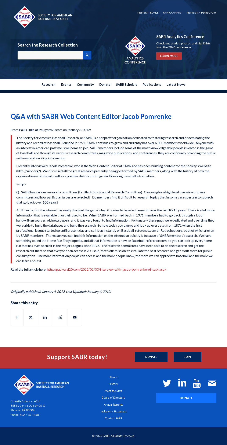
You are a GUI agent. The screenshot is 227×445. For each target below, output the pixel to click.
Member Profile (148, 12)
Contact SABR (113, 418)
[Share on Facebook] (17, 317)
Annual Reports (113, 404)
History (113, 384)
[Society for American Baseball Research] (43, 17)
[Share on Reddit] (60, 317)
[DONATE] (186, 398)
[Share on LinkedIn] (45, 317)
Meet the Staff (113, 391)
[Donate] (151, 357)
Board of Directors (113, 397)
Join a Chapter (172, 12)
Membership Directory (201, 12)
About (113, 377)
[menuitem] (148, 13)
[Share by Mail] (75, 317)
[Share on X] (31, 317)
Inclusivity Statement (113, 411)
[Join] (187, 357)
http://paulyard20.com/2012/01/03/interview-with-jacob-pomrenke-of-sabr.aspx (106, 269)
